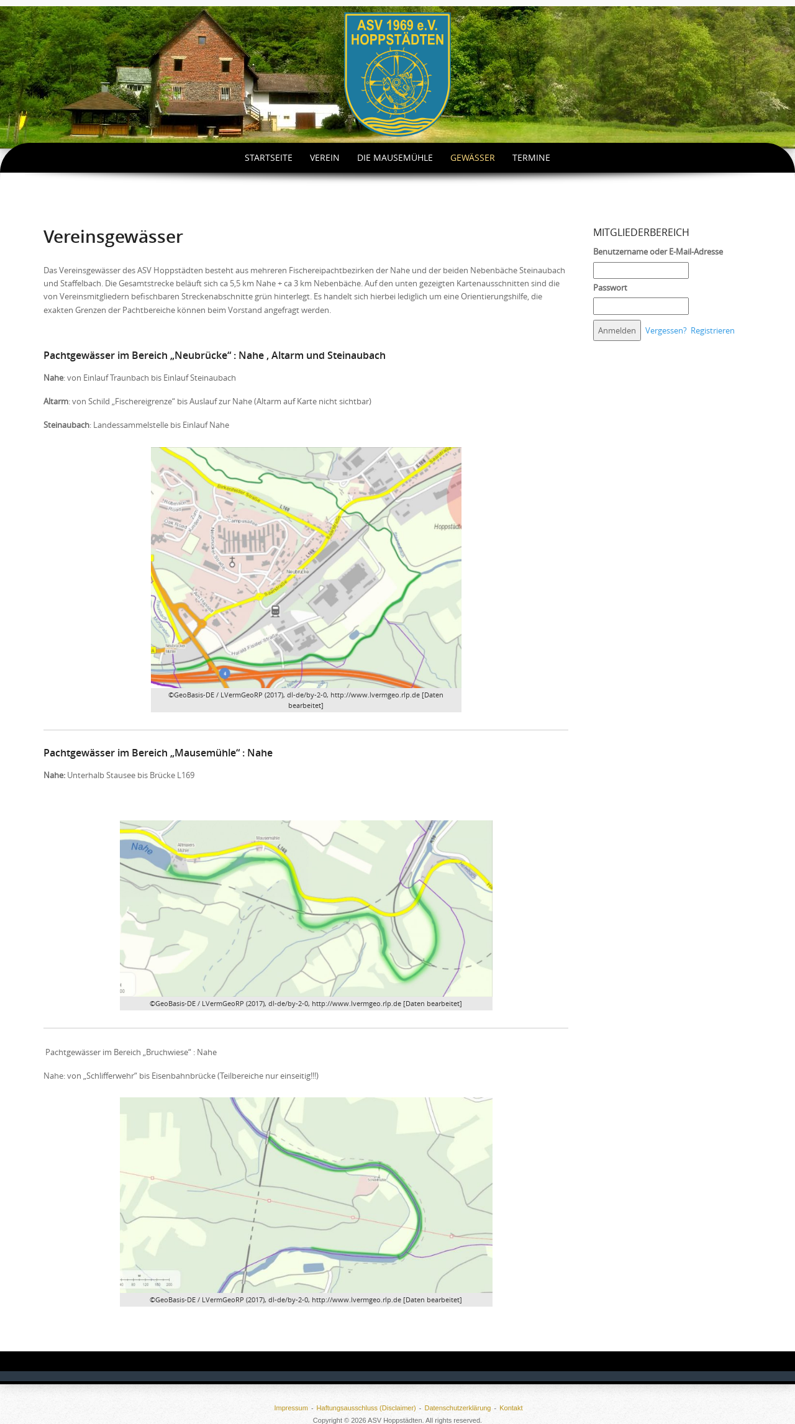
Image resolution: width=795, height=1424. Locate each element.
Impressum (290, 1408)
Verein (325, 157)
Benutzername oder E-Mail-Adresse (658, 251)
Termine (531, 157)
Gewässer (472, 157)
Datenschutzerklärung (457, 1408)
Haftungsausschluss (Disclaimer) (366, 1408)
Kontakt (510, 1408)
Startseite (269, 157)
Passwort (610, 287)
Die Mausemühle (395, 157)
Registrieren (713, 330)
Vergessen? (666, 330)
